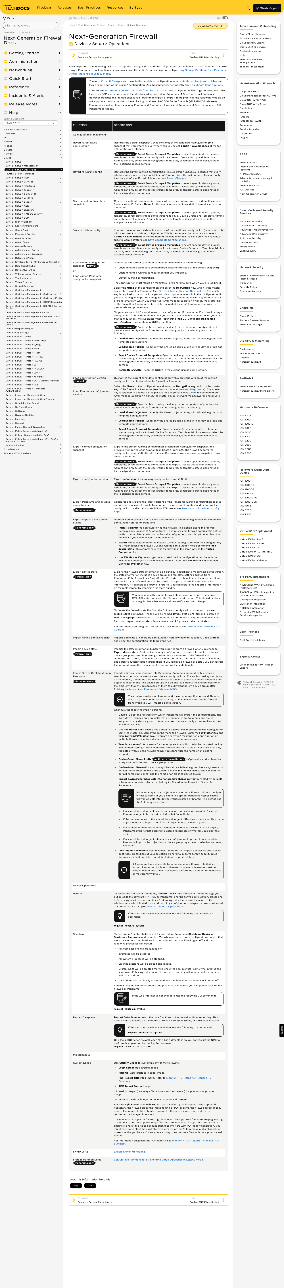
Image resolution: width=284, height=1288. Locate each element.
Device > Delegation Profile (20, 258)
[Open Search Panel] (249, 8)
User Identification (14, 445)
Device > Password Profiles (20, 234)
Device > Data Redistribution (20, 266)
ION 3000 (245, 433)
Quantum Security (250, 292)
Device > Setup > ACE (17, 206)
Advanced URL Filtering (253, 227)
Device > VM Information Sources (23, 274)
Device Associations (251, 52)
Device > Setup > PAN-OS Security (24, 214)
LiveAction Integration (253, 605)
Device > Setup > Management (21, 166)
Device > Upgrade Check (18, 407)
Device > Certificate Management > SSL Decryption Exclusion (32, 317)
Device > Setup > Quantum (19, 210)
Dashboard (10, 134)
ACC (6, 138)
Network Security (252, 683)
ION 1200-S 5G (248, 503)
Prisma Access (248, 164)
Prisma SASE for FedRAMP (256, 388)
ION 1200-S (246, 425)
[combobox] (30, 25)
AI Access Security (250, 239)
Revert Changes (176, 178)
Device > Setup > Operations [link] (164, 906)
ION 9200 (245, 454)
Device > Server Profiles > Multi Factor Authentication (25, 389)
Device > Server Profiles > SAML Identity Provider (32, 380)
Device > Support (14, 423)
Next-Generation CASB (253, 195)
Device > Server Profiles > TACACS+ (24, 368)
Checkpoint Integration (253, 601)
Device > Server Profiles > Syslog (23, 344)
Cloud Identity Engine (252, 44)
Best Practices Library (252, 641)
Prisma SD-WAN (249, 187)
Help (13, 113)
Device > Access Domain (18, 246)
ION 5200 (245, 442)
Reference (19, 87)
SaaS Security (248, 252)
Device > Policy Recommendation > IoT (26, 431)
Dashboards (247, 350)
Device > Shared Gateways (19, 286)
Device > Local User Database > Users (25, 395)
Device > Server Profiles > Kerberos (24, 376)
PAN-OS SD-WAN (250, 122)
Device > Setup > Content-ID (20, 194)
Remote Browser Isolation (255, 321)
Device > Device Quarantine (20, 270)
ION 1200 (245, 421)
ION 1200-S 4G (248, 499)
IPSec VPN (246, 284)
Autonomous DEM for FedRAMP (258, 392)
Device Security (249, 244)
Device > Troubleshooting (19, 278)
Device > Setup (13, 162)
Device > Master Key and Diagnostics (25, 427)
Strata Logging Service (253, 48)
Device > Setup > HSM (17, 178)
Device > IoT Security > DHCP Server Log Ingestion (32, 262)
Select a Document (14, 119)
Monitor (8, 142)
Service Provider (249, 130)
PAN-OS (245, 118)
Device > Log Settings (17, 333)
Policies (8, 146)
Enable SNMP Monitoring (20, 173)
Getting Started (24, 53)
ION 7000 (245, 446)
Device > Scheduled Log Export (22, 403)
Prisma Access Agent (252, 325)
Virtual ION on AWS (251, 540)
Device (7, 158)
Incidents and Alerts (251, 355)
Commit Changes (111, 81)
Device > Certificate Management (23, 290)
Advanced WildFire (251, 222)
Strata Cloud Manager (252, 35)
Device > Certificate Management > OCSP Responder (33, 302)
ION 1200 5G (247, 490)
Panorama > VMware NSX (160, 689)
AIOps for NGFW (249, 93)
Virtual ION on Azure (252, 544)
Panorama (246, 126)
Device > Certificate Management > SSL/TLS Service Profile (33, 307)
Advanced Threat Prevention (256, 231)
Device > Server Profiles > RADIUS (24, 361)
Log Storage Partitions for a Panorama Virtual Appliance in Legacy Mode (158, 1159)
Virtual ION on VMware (253, 561)
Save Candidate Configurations (204, 85)
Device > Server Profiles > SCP (21, 364)
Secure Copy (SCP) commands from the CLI (131, 90)
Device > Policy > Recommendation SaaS (27, 435)
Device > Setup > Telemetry (20, 190)
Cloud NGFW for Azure (253, 105)
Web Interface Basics (15, 130)
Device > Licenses (14, 419)
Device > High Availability (18, 222)
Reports (244, 359)
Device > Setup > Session (18, 202)
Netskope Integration (252, 609)
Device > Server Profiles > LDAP (22, 372)
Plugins (244, 139)
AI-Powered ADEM (251, 175)
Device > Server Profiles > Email (22, 348)
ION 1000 (245, 417)
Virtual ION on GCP (251, 549)
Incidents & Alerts (26, 96)
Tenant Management (252, 68)
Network (8, 154)
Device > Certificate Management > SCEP (27, 312)
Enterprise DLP (248, 248)
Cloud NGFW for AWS (253, 101)
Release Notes (23, 104)
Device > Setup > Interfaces (20, 186)
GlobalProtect (11, 449)
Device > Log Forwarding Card (21, 226)
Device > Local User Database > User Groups (29, 399)
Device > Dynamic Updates (19, 415)
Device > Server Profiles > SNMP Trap (25, 340)
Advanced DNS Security (254, 235)
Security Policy (248, 288)
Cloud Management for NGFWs (258, 97)
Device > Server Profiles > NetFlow (24, 357)
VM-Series (246, 134)
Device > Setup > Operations (20, 170)
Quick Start (20, 79)
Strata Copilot (267, 8)
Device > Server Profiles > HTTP (22, 353)
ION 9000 (245, 450)
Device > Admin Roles (17, 242)
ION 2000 (245, 429)
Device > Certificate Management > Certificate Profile (33, 298)
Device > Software (15, 411)
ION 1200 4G (247, 486)
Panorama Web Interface (17, 453)
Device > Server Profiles (18, 336)
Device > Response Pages (19, 328)
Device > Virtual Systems (18, 282)
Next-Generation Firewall (91, 25)
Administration (24, 61)
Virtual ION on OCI (250, 557)
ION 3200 (245, 438)
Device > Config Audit (17, 230)
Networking (20, 70)
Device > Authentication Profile (22, 250)
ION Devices (247, 191)
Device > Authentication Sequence (23, 254)
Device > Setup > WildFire (19, 198)
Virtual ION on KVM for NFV (256, 553)
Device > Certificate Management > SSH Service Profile (31, 323)
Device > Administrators (18, 238)
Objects (8, 150)
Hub (242, 56)
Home (72, 25)
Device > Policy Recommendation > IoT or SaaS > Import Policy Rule (31, 440)
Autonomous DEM (250, 363)
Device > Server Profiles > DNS (22, 384)
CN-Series (246, 109)
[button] (281, 1030)
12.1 (274, 686)
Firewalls (245, 114)
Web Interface (257, 689)
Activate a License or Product (257, 40)
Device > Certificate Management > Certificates (30, 294)
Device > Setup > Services (19, 182)
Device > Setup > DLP (17, 218)
